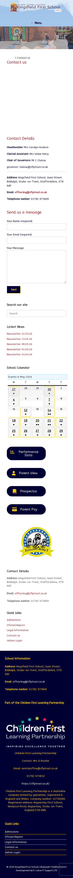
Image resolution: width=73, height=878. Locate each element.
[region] (36, 38)
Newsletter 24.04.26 (19, 354)
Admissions (14, 619)
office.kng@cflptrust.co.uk (31, 192)
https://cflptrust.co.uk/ (36, 783)
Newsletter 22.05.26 (19, 333)
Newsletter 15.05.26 (19, 339)
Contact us (13, 635)
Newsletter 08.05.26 (19, 344)
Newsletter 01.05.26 (19, 349)
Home (10, 57)
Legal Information (18, 630)
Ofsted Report (16, 625)
